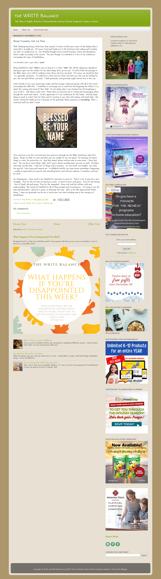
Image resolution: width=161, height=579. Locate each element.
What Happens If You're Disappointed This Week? (36, 237)
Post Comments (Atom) (33, 229)
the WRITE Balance (37, 15)
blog (97, 87)
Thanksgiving (48, 203)
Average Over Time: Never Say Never (28, 353)
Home (15, 29)
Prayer (39, 203)
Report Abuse (112, 537)
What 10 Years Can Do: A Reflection (38, 340)
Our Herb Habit (41, 29)
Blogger (124, 569)
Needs (28, 203)
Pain (34, 203)
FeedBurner (131, 253)
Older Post (94, 224)
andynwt (107, 569)
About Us (26, 29)
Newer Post (19, 224)
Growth (22, 203)
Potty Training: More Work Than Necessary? (41, 363)
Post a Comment (23, 213)
